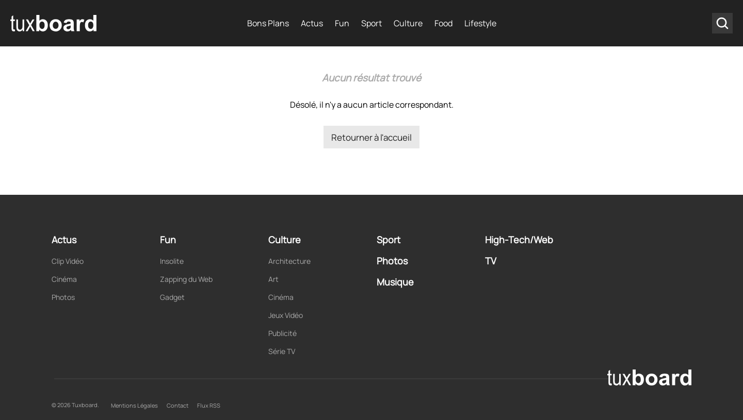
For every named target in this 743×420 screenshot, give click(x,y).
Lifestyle (480, 23)
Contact (177, 405)
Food (443, 23)
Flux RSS (208, 405)
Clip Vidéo (68, 261)
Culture (408, 23)
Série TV (281, 351)
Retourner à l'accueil (371, 137)
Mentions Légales (134, 405)
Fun (342, 23)
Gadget (172, 297)
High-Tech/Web (519, 239)
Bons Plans (268, 23)
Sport (371, 23)
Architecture (289, 261)
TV (490, 261)
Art (273, 279)
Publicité (282, 333)
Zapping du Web (186, 279)
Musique (395, 282)
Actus (312, 23)
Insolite (172, 261)
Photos (63, 297)
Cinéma (64, 279)
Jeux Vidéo (285, 315)
